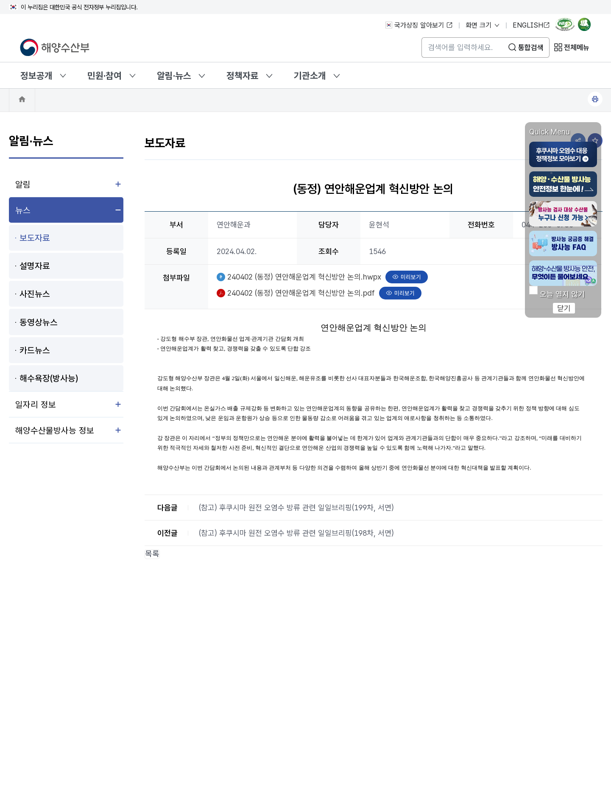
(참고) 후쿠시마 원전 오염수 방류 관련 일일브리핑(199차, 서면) (296, 507)
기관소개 (310, 75)
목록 (152, 554)
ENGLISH (531, 25)
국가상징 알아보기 (419, 25)
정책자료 (242, 75)
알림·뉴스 (174, 75)
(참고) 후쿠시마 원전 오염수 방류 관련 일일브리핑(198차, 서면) (296, 533)
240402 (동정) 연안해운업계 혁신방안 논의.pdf (301, 292)
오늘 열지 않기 (562, 294)
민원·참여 (104, 75)
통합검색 (531, 47)
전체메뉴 (576, 47)
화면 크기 (483, 25)
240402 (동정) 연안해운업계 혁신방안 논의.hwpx (304, 276)
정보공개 (36, 75)
